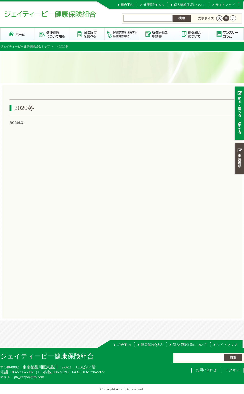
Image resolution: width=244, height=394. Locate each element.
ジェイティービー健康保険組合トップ (25, 46)
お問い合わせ (206, 370)
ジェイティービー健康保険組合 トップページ (17, 33)
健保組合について (191, 33)
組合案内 (127, 5)
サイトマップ (225, 5)
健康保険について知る (52, 33)
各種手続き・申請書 (156, 33)
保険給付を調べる (87, 33)
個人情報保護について (190, 5)
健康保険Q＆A (153, 5)
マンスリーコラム (226, 33)
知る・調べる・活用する (239, 113)
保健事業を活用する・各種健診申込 (121, 33)
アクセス (232, 370)
